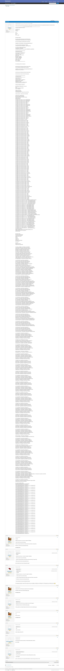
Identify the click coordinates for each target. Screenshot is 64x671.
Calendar (55, 1)
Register (14, 3)
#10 (57, 649)
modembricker (9, 571)
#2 (57, 537)
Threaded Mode (56, 21)
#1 (57, 23)
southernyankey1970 (9, 641)
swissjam (9, 27)
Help (58, 1)
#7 (57, 612)
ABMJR (9, 541)
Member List (50, 1)
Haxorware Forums (7, 5)
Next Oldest (7, 662)
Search (46, 1)
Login (12, 3)
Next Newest (11, 662)
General (11, 5)
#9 (57, 637)
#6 (57, 599)
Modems (13, 5)
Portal (43, 1)
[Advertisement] (32, 13)
